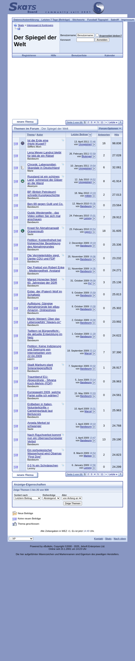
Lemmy (88, 218)
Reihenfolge (49, 495)
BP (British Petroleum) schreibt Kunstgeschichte (43, 193)
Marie (30, 170)
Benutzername (68, 35)
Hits (116, 134)
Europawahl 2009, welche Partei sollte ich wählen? (44, 393)
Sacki (30, 234)
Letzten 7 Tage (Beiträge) (55, 19)
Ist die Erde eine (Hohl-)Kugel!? (37, 142)
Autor (40, 134)
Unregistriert (85, 144)
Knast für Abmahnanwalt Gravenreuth (43, 229)
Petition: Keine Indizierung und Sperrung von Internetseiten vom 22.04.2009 (44, 351)
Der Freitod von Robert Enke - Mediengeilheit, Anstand (45, 269)
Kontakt (98, 538)
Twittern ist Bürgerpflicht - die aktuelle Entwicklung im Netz (44, 334)
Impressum (127, 19)
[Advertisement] (67, 88)
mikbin (88, 196)
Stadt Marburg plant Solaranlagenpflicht (40, 366)
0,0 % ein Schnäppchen (42, 465)
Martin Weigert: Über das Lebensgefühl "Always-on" (44, 320)
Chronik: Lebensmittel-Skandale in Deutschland (43, 166)
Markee (88, 455)
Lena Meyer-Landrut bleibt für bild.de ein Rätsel (44, 154)
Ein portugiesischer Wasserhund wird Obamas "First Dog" (44, 453)
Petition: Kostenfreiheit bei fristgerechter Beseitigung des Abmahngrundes (44, 243)
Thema (30, 134)
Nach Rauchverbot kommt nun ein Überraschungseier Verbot (44, 438)
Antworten (104, 134)
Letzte (113, 122)
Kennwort (65, 40)
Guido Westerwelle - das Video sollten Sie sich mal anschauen (43, 216)
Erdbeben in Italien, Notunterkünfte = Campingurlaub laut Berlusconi (40, 409)
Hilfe (53, 55)
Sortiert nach (20, 495)
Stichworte (78, 19)
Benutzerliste (79, 55)
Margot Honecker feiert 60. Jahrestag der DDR (42, 281)
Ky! (90, 283)
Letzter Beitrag (79, 134)
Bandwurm (33, 158)
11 (102, 122)
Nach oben (120, 538)
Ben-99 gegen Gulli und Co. (45, 204)
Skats (21, 25)
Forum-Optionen (108, 128)
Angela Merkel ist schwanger (38, 424)
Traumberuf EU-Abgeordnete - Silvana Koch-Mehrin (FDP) (41, 380)
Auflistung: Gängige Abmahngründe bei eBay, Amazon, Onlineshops (43, 307)
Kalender (110, 55)
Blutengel (87, 156)
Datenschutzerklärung (26, 19)
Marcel (88, 353)
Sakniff (115, 19)
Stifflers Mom (34, 146)
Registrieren (29, 55)
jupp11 (88, 232)
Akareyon (32, 186)
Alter (64, 495)
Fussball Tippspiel (97, 19)
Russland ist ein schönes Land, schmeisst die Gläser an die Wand (44, 180)
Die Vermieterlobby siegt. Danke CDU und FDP (43, 257)
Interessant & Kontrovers (40, 25)
